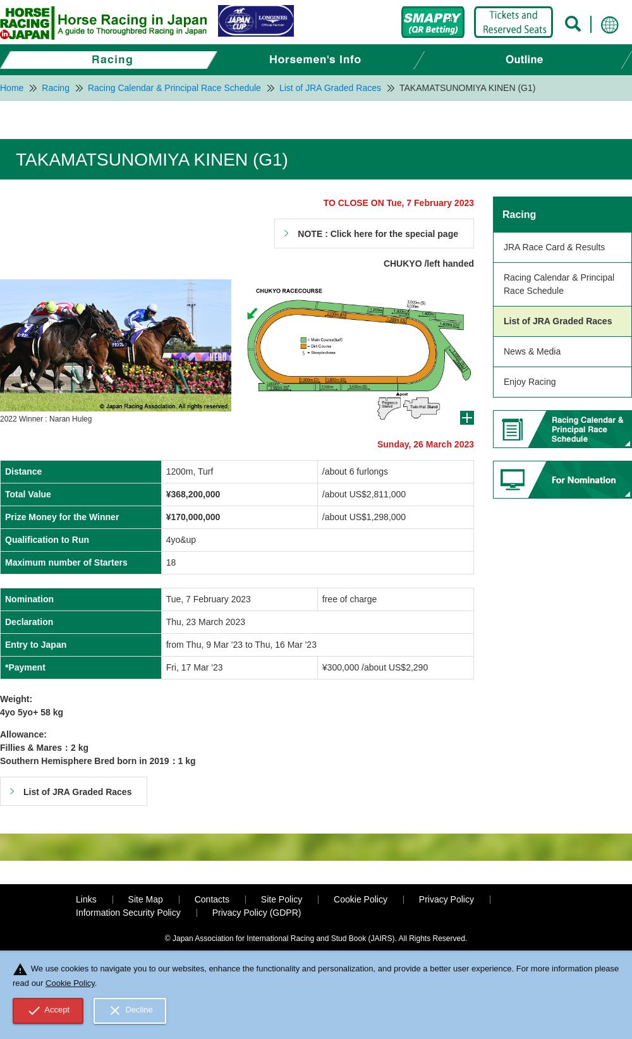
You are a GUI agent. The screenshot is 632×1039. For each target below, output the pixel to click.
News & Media (532, 351)
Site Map (145, 899)
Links (86, 899)
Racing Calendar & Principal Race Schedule (559, 284)
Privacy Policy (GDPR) (256, 913)
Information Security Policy (128, 913)
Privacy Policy (446, 899)
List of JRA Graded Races (558, 321)
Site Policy (281, 899)
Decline (130, 1010)
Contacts (212, 899)
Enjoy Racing (530, 382)
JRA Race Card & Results (554, 247)
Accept (48, 1010)
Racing (519, 214)
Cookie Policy (360, 899)
